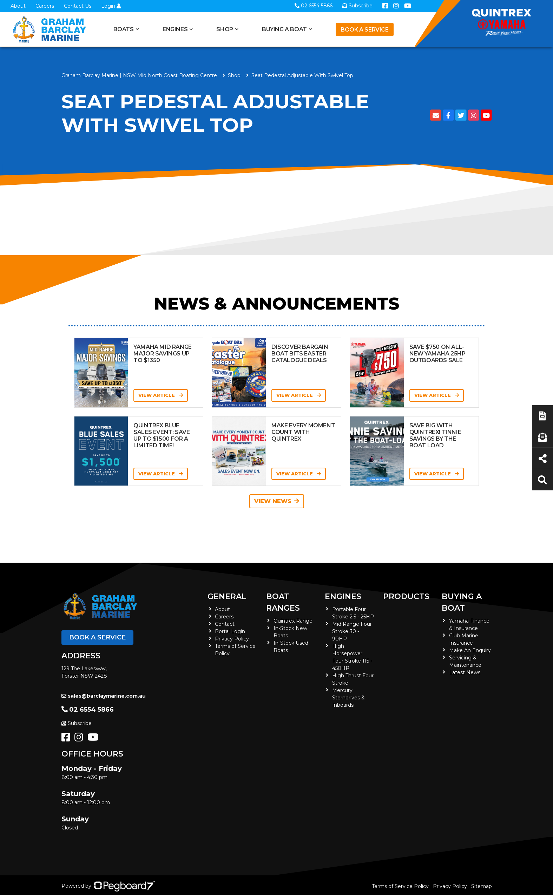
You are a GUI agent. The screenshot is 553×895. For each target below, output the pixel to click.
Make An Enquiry (470, 650)
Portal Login (230, 631)
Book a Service (364, 29)
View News (276, 501)
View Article (160, 395)
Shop (224, 29)
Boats (123, 29)
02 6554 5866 (87, 709)
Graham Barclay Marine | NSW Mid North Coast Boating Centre (139, 75)
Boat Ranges (283, 602)
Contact (225, 624)
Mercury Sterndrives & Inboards (348, 697)
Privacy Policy (232, 639)
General (227, 596)
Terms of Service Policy (400, 886)
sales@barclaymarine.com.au (103, 696)
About (18, 6)
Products (406, 596)
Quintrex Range (293, 621)
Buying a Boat (284, 29)
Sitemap (481, 886)
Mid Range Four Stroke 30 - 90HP (352, 631)
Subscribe (76, 723)
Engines (175, 29)
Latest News (464, 672)
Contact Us (77, 6)
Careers (44, 6)
